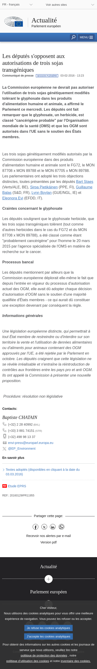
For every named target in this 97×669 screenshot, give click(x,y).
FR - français (11, 4)
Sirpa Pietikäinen (44, 187)
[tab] (48, 566)
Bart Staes (84, 182)
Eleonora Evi (12, 198)
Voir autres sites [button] (56, 4)
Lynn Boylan (41, 193)
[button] (86, 37)
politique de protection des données (44, 662)
